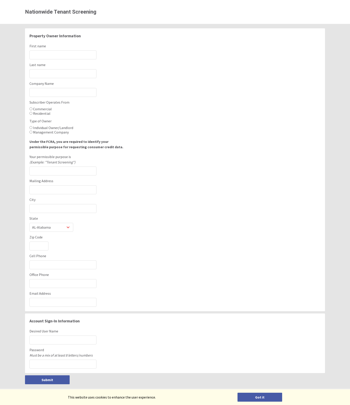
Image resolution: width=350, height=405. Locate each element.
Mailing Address (41, 181)
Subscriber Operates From (49, 102)
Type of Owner (40, 121)
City (32, 199)
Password (175, 353)
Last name (37, 65)
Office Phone (39, 274)
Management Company (49, 132)
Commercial (40, 109)
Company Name (41, 83)
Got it (260, 397)
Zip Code (36, 237)
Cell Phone (37, 256)
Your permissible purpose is (175, 159)
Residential (39, 113)
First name (37, 46)
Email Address (40, 293)
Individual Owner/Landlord (51, 127)
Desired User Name (43, 331)
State (33, 218)
